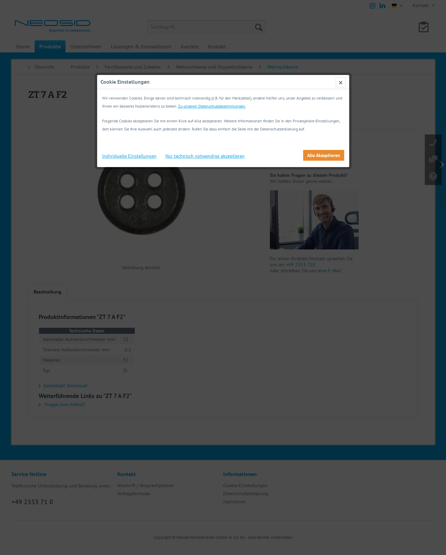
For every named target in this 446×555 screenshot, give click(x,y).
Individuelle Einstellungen (129, 156)
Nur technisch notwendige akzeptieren (205, 156)
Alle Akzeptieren (323, 155)
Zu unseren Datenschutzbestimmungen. (212, 106)
